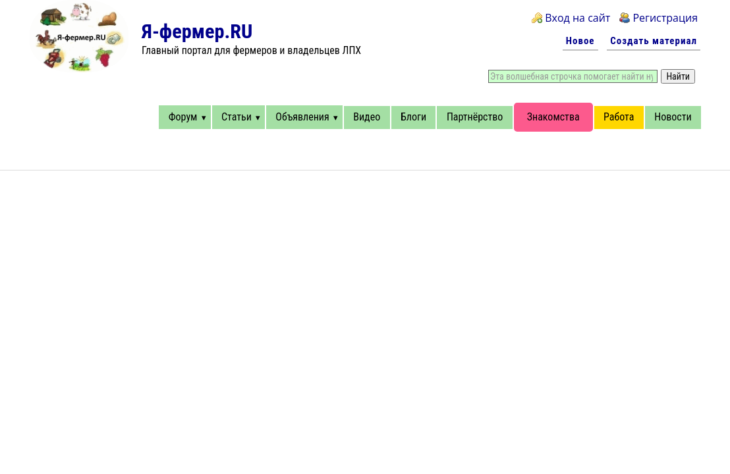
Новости (672, 117)
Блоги (413, 117)
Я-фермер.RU (197, 31)
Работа (619, 117)
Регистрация (665, 18)
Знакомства (553, 117)
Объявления (302, 117)
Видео (366, 117)
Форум (183, 117)
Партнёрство (475, 117)
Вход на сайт (577, 18)
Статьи (236, 117)
